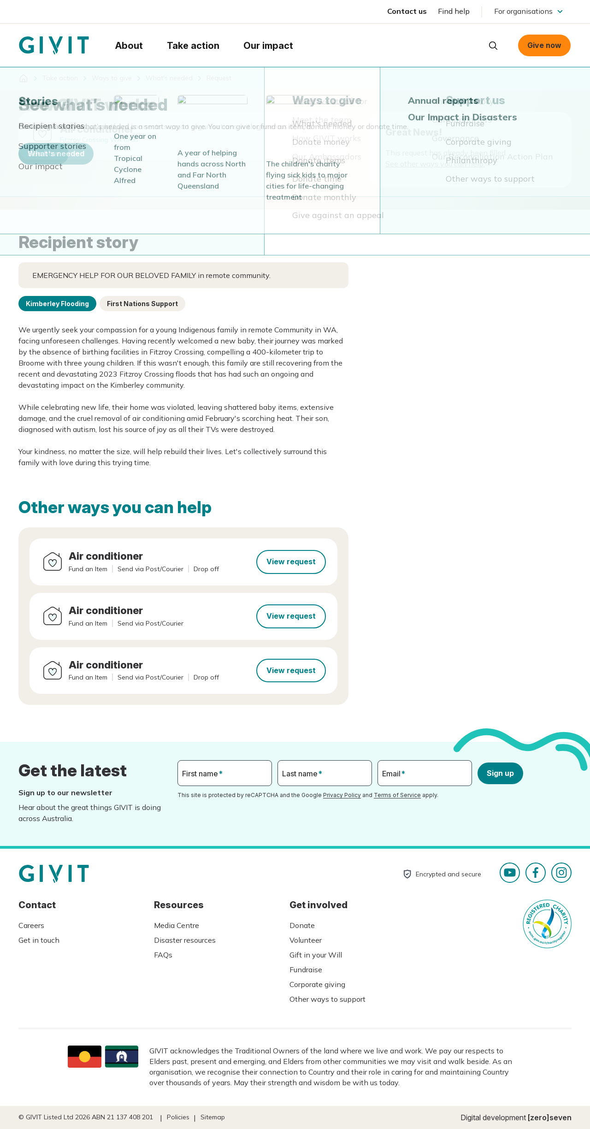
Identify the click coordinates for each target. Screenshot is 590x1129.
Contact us (407, 11)
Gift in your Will (315, 954)
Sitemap (213, 1117)
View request (291, 561)
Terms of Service (397, 795)
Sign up (500, 773)
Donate (302, 925)
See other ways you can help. (435, 163)
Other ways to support (327, 999)
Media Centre (176, 925)
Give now (544, 45)
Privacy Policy (342, 795)
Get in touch (38, 940)
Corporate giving (317, 984)
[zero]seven (550, 1117)
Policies (178, 1117)
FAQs (163, 954)
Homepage (53, 45)
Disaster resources (185, 940)
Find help (454, 11)
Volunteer (305, 940)
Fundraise (305, 969)
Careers (31, 925)
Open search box (493, 45)
